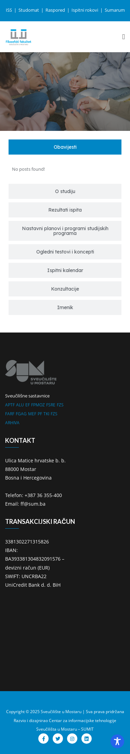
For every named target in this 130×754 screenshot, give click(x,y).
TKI (46, 414)
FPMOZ (38, 405)
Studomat (29, 10)
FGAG (21, 414)
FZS (60, 405)
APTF (10, 405)
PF (40, 414)
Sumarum (115, 10)
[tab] (65, 147)
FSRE (50, 405)
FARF (9, 414)
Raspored (56, 10)
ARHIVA (12, 423)
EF (27, 405)
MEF (32, 414)
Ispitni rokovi (85, 10)
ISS (9, 10)
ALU (20, 405)
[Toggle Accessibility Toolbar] (117, 741)
